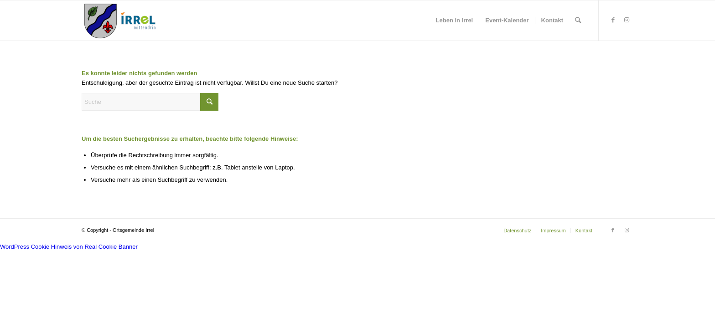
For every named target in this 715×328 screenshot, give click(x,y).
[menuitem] (454, 20)
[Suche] (578, 20)
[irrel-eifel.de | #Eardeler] (122, 20)
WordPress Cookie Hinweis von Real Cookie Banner (69, 246)
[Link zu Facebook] (613, 20)
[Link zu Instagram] (626, 20)
